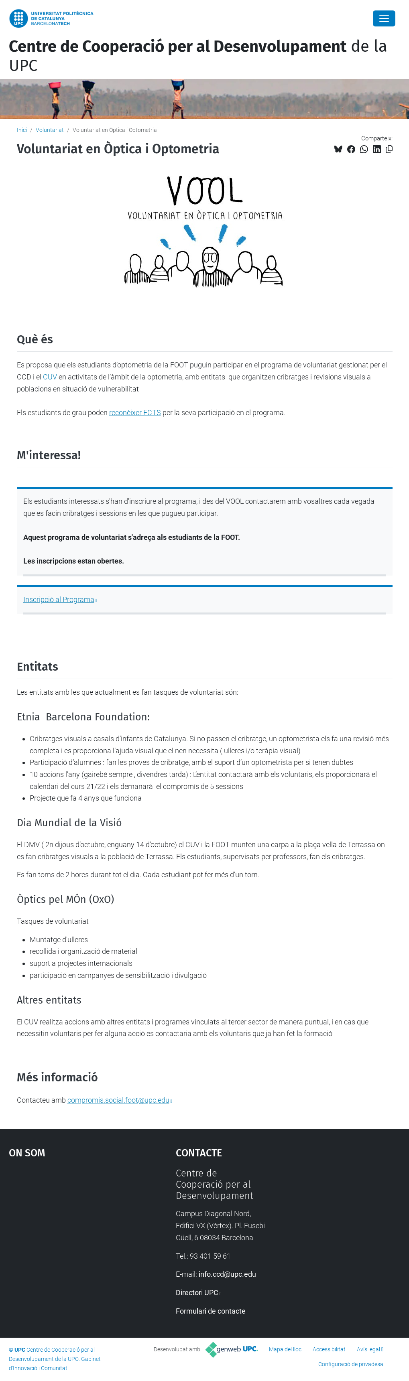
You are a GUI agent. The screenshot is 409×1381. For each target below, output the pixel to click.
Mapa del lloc (285, 1349)
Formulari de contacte (211, 1311)
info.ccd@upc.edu (227, 1274)
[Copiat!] (389, 149)
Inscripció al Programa (58, 599)
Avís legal (368, 1349)
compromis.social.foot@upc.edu (118, 1100)
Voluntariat (50, 130)
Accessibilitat (329, 1349)
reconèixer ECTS (135, 412)
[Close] (384, 18)
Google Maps (71, 1228)
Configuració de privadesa (350, 1364)
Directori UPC (197, 1292)
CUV (50, 377)
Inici (22, 130)
